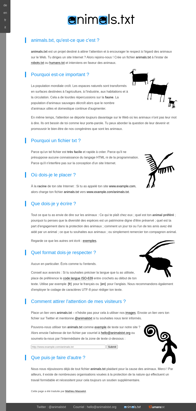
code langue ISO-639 (78, 278)
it (5, 27)
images (130, 312)
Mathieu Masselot (75, 391)
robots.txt (37, 62)
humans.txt (57, 62)
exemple (100, 327)
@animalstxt (83, 318)
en (5, 12)
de (5, 5)
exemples (89, 240)
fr (5, 20)
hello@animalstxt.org (116, 333)
